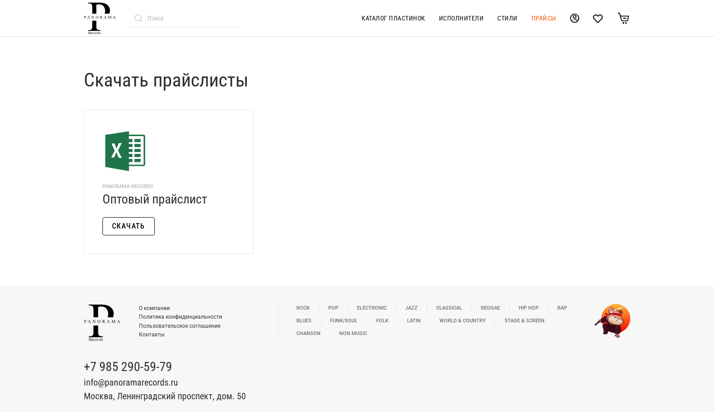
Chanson (308, 333)
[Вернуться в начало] (100, 18)
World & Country (462, 321)
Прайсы (543, 18)
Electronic (372, 308)
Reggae (490, 308)
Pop (333, 308)
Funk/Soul (343, 321)
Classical (449, 308)
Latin (414, 321)
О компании (154, 308)
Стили (507, 18)
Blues (303, 321)
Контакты (151, 334)
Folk (382, 321)
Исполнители (461, 18)
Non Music (353, 333)
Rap (562, 308)
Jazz (411, 308)
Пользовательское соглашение (179, 326)
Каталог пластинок (393, 18)
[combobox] (184, 18)
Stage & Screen (525, 321)
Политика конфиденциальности (180, 317)
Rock (303, 308)
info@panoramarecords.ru (131, 382)
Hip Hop (529, 308)
